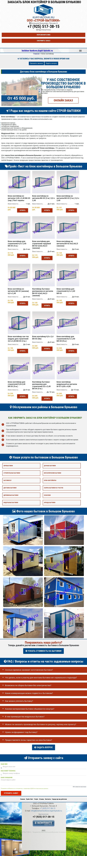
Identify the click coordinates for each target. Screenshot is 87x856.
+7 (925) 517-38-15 (43, 26)
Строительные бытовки (12, 471)
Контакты (48, 796)
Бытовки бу (7, 479)
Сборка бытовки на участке (53, 486)
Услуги (36, 796)
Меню (80, 50)
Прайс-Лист (29, 796)
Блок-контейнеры (50, 479)
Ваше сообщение (6, 774)
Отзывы (41, 796)
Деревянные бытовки (11, 493)
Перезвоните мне (43, 35)
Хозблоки (47, 493)
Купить (22, 212)
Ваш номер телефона (8, 768)
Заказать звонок (36, 63)
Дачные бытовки (50, 464)
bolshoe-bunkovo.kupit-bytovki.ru (37, 50)
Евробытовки (8, 464)
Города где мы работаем (59, 796)
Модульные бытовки (11, 501)
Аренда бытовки (49, 501)
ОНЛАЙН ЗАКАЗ (63, 100)
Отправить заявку (11, 790)
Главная (22, 796)
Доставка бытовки (10, 486)
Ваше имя (4, 761)
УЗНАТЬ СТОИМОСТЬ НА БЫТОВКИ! (43, 649)
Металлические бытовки (52, 471)
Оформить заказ (43, 41)
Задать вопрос (51, 63)
